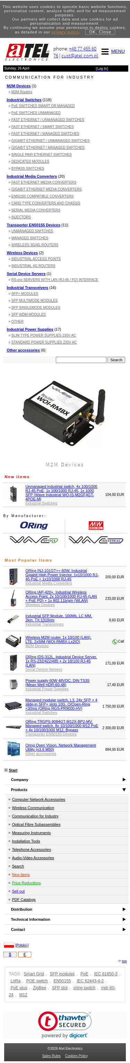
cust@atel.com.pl (79, 55)
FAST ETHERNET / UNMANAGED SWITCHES (47, 120)
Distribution (21, 909)
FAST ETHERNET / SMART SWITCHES (42, 127)
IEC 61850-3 (105, 974)
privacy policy (65, 32)
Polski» (21, 945)
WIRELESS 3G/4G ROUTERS (35, 245)
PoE (84, 974)
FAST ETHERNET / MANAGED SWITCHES (45, 134)
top (124, 961)
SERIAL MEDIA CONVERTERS (35, 210)
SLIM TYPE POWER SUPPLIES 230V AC (43, 335)
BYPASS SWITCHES (27, 168)
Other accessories (23, 350)
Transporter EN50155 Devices (33, 225)
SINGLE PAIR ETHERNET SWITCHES (41, 154)
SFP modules (62, 974)
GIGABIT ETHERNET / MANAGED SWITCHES (48, 148)
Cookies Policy (76, 1056)
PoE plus (18, 987)
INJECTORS (21, 217)
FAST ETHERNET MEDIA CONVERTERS (43, 182)
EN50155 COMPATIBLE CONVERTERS (42, 196)
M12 (23, 994)
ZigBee (39, 987)
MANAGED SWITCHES (29, 238)
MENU (112, 51)
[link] (65, 1025)
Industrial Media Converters (32, 176)
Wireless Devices (22, 253)
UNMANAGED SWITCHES (32, 231)
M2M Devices (19, 86)
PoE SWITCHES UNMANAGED (36, 113)
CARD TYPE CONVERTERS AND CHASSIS (45, 203)
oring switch (84, 987)
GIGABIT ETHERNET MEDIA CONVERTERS (46, 189)
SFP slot (60, 987)
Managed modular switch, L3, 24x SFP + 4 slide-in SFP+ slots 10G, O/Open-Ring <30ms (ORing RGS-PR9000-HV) (61, 704)
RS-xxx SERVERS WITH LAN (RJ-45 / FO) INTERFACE (54, 280)
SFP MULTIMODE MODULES (34, 301)
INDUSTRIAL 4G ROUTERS (33, 266)
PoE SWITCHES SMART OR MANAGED (43, 106)
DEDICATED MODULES (30, 161)
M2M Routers (21, 92)
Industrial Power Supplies (30, 329)
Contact (18, 929)
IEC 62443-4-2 (90, 981)
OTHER (17, 321)
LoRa (15, 981)
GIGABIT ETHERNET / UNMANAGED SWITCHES (50, 141)
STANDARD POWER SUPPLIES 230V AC (44, 342)
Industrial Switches (24, 100)
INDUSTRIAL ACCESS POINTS (36, 259)
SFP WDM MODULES (28, 314)
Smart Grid (34, 974)
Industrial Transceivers (27, 287)
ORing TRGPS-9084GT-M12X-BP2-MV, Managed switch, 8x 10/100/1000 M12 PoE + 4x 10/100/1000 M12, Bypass (61, 725)
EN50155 (62, 981)
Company (19, 780)
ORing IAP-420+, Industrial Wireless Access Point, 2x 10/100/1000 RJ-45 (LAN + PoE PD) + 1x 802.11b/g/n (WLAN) (61, 596)
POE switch (37, 981)
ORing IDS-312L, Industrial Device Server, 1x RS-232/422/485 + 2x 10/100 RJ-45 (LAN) (61, 661)
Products (19, 790)
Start (13, 770)
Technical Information (30, 919)
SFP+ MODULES (24, 294)
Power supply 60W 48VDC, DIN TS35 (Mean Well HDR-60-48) (57, 682)
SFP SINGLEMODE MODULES (35, 307)
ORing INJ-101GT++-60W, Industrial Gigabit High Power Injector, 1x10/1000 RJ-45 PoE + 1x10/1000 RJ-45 (61, 575)
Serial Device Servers (26, 274)
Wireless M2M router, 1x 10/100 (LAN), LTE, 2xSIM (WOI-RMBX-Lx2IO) (58, 639)
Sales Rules (51, 1056)
